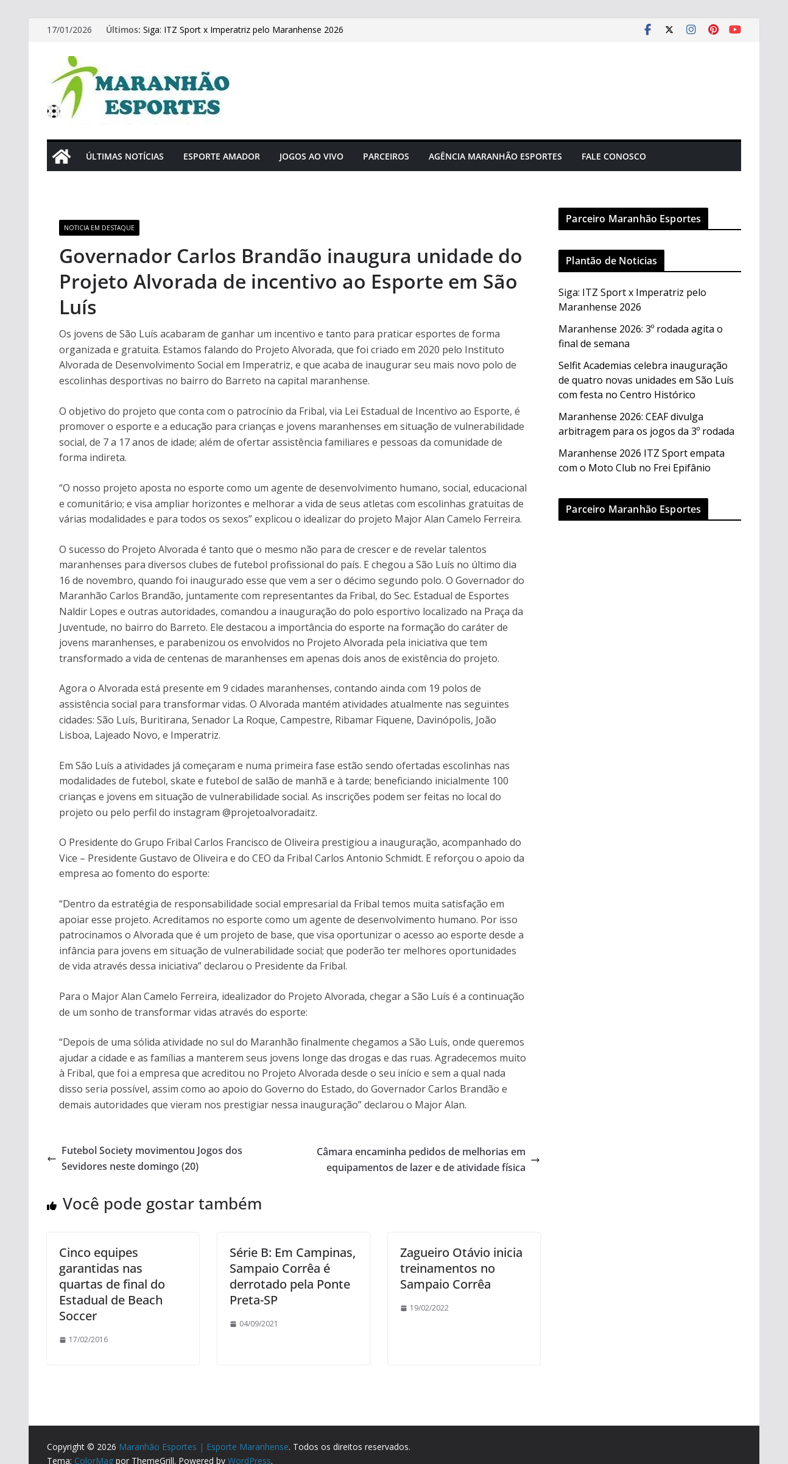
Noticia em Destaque (99, 227)
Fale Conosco (614, 156)
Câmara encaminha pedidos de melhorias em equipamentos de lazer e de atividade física (428, 1159)
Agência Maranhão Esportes (495, 156)
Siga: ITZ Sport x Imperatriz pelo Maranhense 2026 (243, 29)
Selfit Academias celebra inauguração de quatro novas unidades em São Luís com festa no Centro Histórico (646, 380)
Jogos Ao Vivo (311, 156)
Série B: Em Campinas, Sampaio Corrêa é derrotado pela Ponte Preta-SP (293, 1276)
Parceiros (386, 156)
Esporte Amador (221, 156)
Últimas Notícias (125, 156)
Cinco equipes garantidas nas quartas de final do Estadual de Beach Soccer (112, 1284)
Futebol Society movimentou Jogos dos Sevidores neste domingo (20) (144, 1158)
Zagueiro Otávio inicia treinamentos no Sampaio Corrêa (461, 1268)
